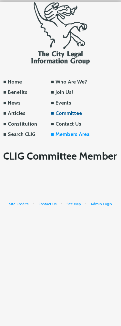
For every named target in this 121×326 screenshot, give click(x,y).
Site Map (73, 204)
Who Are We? (71, 82)
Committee (68, 113)
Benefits (17, 92)
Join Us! (64, 92)
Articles (16, 113)
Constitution (22, 124)
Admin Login (101, 204)
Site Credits (18, 204)
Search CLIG (21, 134)
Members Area (72, 134)
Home (15, 82)
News (14, 103)
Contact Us (68, 124)
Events (63, 103)
